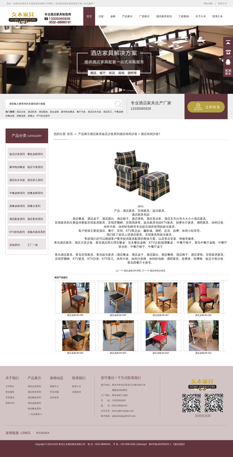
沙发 (101, 16)
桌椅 (112, 16)
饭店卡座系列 (35, 167)
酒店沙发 (21, 111)
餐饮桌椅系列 (35, 154)
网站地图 (208, 3)
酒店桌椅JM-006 (203, 315)
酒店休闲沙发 (128, 134)
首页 (89, 16)
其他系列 (14, 244)
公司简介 (10, 386)
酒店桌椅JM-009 (132, 270)
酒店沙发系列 (34, 386)
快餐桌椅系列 (35, 193)
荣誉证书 (10, 403)
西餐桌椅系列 (17, 205)
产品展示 (127, 16)
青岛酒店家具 (42, 433)
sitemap (141, 444)
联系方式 (222, 3)
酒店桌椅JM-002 (203, 353)
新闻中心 (54, 386)
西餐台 (31, 116)
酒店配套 (43, 111)
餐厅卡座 (81, 111)
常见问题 (54, 392)
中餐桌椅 (118, 111)
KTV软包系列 (43, 116)
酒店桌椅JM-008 (118, 315)
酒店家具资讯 (164, 16)
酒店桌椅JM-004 (118, 353)
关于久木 (200, 16)
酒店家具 (96, 134)
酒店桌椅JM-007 (160, 315)
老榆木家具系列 (36, 231)
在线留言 (76, 392)
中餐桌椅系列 (17, 193)
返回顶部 (179, 444)
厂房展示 (144, 16)
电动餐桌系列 (34, 408)
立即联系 (212, 107)
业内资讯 (54, 397)
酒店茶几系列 (35, 180)
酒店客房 (32, 111)
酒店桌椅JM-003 (160, 353)
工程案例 (183, 16)
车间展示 (10, 397)
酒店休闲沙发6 (157, 270)
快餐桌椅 (10, 116)
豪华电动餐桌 (67, 111)
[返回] (140, 206)
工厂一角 (32, 244)
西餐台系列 (33, 205)
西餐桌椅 (21, 116)
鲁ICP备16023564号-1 (160, 444)
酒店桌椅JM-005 (75, 353)
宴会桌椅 (54, 111)
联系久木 (217, 16)
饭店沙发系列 (17, 154)
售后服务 (10, 392)
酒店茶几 (107, 111)
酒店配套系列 (17, 218)
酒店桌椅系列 (34, 403)
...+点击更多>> (35, 414)
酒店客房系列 (35, 218)
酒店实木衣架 (94, 111)
